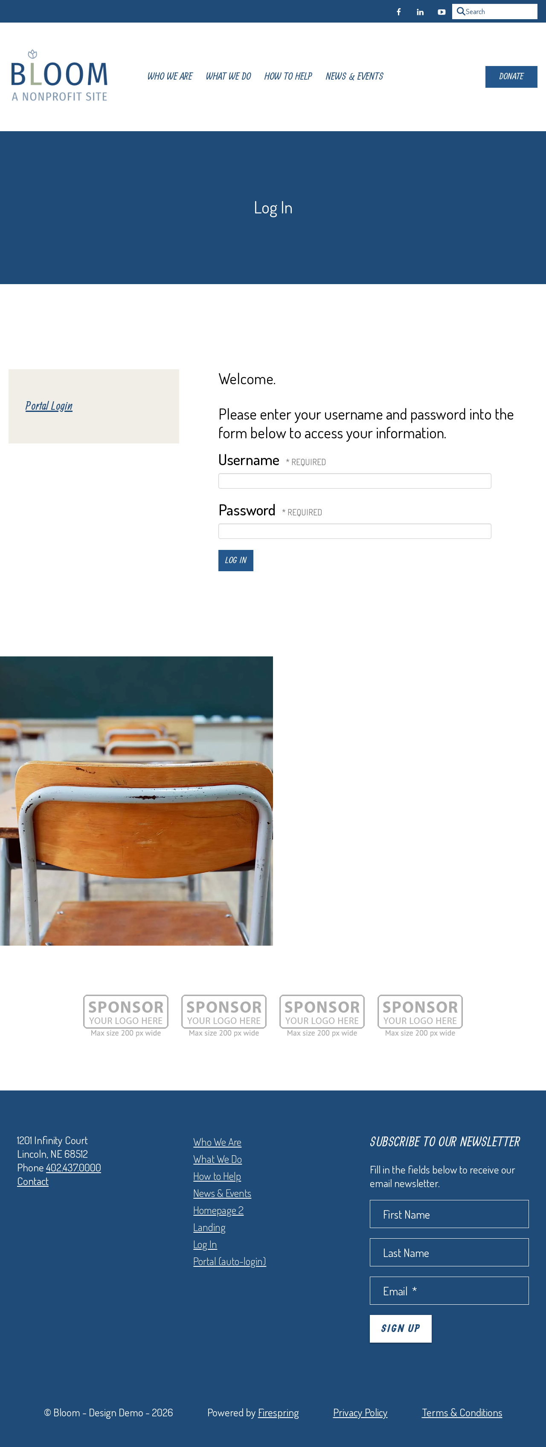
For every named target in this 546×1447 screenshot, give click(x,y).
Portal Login (49, 406)
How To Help (288, 77)
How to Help (217, 1175)
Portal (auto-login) (229, 1261)
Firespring (278, 1412)
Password (247, 509)
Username (248, 459)
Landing (209, 1227)
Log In (205, 1244)
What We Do (228, 77)
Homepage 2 (218, 1210)
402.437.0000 (73, 1167)
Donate (511, 76)
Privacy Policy (360, 1412)
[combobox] (494, 11)
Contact (33, 1181)
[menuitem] (170, 77)
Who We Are (170, 77)
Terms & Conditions (462, 1412)
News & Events (354, 77)
